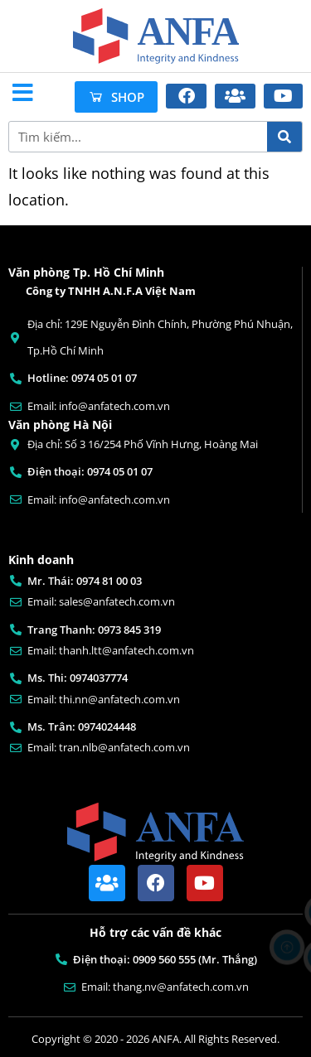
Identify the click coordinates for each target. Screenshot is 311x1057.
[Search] (284, 137)
